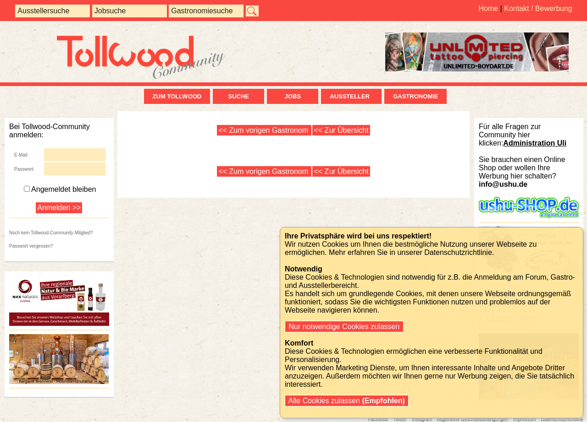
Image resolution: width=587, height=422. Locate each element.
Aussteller (351, 96)
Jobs (293, 96)
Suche (238, 96)
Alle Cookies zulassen (347, 401)
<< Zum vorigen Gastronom (264, 130)
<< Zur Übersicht (341, 130)
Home (488, 8)
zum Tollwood (177, 96)
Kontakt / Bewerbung (538, 8)
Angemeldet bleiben (60, 189)
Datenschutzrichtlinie (458, 252)
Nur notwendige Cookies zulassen (344, 326)
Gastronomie (415, 96)
